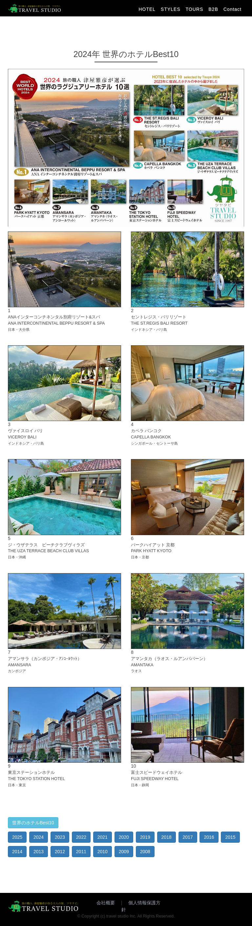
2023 (60, 837)
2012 (60, 851)
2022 (81, 837)
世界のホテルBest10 (33, 822)
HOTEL (147, 9)
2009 (124, 851)
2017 (188, 837)
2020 (124, 837)
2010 (102, 851)
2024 (38, 837)
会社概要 (105, 902)
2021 (102, 837)
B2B (213, 9)
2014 (17, 851)
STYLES (170, 9)
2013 (38, 851)
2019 (145, 837)
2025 (17, 837)
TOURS (194, 9)
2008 (145, 851)
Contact (232, 9)
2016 (209, 837)
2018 (166, 837)
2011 (81, 851)
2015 (230, 837)
